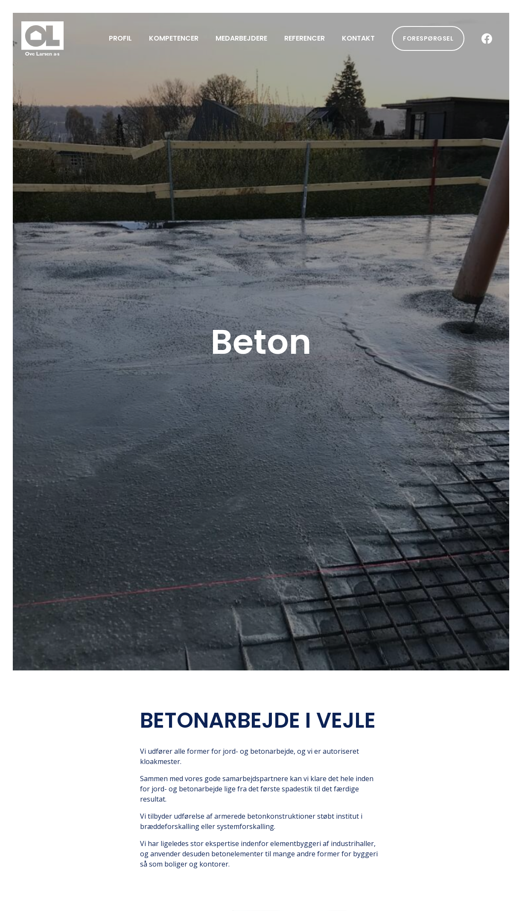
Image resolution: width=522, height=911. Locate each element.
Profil (120, 38)
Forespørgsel (428, 38)
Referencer (304, 38)
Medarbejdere (241, 38)
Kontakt (358, 38)
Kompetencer (173, 38)
